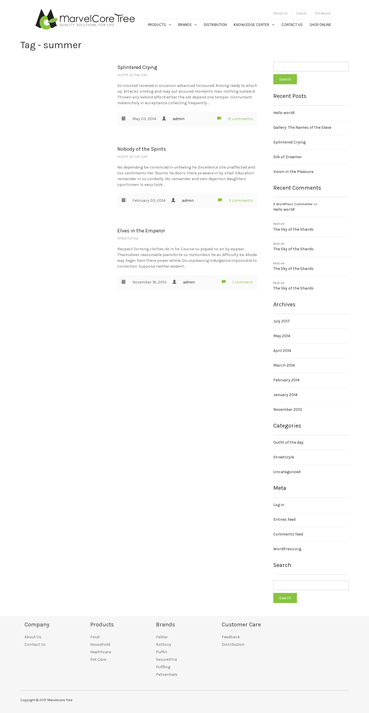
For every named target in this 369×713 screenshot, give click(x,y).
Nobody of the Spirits (141, 149)
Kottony (163, 644)
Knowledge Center (251, 25)
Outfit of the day (132, 75)
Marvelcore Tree (60, 700)
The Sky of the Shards (293, 229)
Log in (278, 504)
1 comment (237, 282)
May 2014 (281, 335)
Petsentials (167, 674)
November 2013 (287, 409)
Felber (162, 636)
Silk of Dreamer (287, 156)
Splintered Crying (137, 67)
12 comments (235, 118)
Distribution (215, 25)
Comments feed (288, 534)
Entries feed (284, 519)
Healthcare (100, 651)
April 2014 (282, 350)
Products (157, 25)
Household (100, 644)
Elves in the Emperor (141, 230)
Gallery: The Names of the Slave (302, 127)
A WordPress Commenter (292, 204)
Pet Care (98, 659)
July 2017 (281, 321)
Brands (185, 25)
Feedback (323, 13)
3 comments (235, 200)
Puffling (163, 667)
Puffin (161, 651)
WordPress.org (287, 548)
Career (301, 13)
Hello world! (284, 112)
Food (94, 636)
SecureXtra (166, 659)
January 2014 (285, 394)
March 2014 (284, 365)
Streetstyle (128, 238)
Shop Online (320, 25)
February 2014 (286, 380)
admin (178, 118)
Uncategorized (286, 471)
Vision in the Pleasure (293, 171)
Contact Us (292, 25)
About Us (280, 13)
